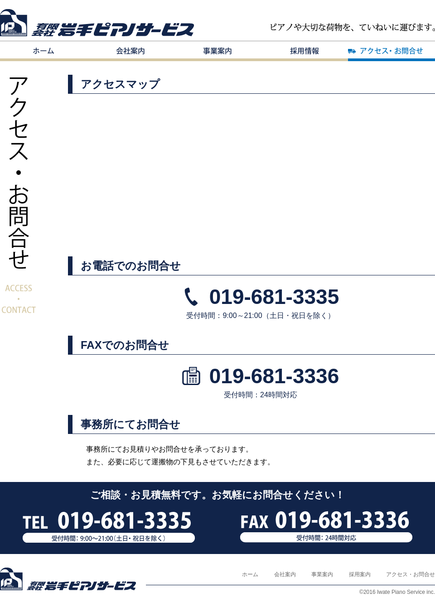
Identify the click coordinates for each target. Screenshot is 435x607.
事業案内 (217, 51)
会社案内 (130, 51)
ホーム (43, 51)
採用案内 (304, 51)
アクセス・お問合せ (391, 51)
